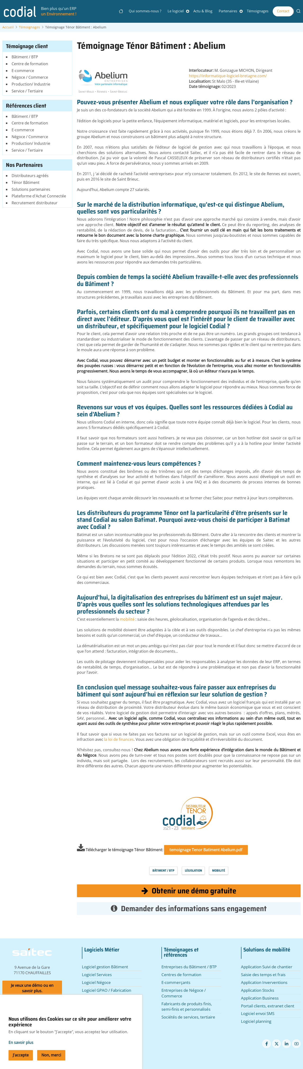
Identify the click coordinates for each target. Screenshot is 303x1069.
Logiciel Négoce (96, 982)
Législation (193, 870)
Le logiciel (176, 11)
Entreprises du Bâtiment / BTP (189, 966)
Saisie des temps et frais (263, 974)
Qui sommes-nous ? (145, 11)
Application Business (260, 998)
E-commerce (23, 70)
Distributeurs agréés (30, 175)
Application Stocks (257, 990)
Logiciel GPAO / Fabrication (106, 990)
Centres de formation (181, 974)
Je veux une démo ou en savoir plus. (32, 988)
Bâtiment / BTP (163, 870)
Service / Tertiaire (27, 91)
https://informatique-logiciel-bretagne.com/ (228, 75)
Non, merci (51, 1056)
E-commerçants (175, 982)
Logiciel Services (97, 974)
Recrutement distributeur (35, 202)
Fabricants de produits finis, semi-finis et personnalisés (186, 1006)
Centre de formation (30, 63)
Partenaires (228, 11)
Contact (283, 11)
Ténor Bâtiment (26, 182)
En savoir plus (21, 1044)
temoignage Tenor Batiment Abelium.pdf (205, 849)
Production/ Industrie (31, 84)
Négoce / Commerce (30, 77)
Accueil (8, 27)
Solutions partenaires (31, 189)
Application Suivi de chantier (266, 966)
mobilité (127, 619)
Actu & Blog (202, 11)
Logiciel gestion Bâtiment (105, 966)
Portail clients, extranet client (267, 1006)
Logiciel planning (256, 1021)
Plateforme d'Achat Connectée (39, 196)
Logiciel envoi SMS (257, 1013)
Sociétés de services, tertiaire (188, 1017)
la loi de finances (119, 739)
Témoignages (257, 11)
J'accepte (21, 1056)
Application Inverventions (264, 982)
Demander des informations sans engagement (189, 908)
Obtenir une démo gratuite (189, 891)
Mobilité (218, 870)
